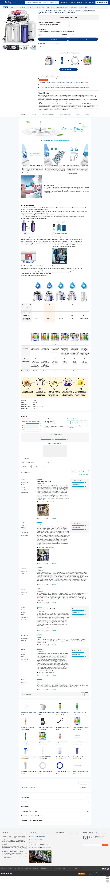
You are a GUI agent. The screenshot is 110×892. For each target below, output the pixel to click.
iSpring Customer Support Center (38, 834)
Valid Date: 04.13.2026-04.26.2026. (46, 25)
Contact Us (69, 867)
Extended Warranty (42, 29)
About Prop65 (35, 867)
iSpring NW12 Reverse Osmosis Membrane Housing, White (80, 770)
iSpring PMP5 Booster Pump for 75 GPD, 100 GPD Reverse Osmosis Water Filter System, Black (46, 725)
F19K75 (65, 334)
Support (87, 113)
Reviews (34, 113)
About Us (3, 867)
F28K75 (74, 334)
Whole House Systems (38, 7)
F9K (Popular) (55, 334)
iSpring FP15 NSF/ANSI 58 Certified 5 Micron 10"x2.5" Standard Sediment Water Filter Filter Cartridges (28, 725)
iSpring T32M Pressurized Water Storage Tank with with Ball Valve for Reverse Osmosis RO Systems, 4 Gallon (63, 755)
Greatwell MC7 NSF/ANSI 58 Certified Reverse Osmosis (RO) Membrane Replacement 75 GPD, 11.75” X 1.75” (29, 740)
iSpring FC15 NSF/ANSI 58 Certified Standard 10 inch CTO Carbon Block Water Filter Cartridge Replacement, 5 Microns (80, 711)
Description (23, 113)
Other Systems (50, 7)
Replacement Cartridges (62, 7)
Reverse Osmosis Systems (24, 7)
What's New (14, 7)
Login (79, 867)
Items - (102, 2)
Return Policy (20, 867)
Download (83, 781)
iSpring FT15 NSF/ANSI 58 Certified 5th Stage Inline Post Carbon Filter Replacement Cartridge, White (46, 755)
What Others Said (53, 867)
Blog (91, 7)
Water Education (61, 867)
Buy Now (83, 39)
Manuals (77, 113)
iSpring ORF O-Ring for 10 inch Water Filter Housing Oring (28, 711)
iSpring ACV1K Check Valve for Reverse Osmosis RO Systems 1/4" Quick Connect (80, 740)
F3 (35, 334)
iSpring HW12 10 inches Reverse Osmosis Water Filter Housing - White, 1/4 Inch (29, 770)
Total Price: (62, 35)
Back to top (107, 881)
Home (6, 7)
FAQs (7, 867)
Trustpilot (42, 46)
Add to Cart (53, 39)
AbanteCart (100, 871)
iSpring (34, 402)
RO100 (61, 290)
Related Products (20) (65, 113)
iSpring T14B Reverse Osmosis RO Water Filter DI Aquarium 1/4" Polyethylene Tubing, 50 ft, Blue (63, 770)
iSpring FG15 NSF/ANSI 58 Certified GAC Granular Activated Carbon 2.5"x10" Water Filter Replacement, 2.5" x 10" (63, 711)
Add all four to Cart (68, 69)
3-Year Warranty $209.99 (44, 31)
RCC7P (38, 290)
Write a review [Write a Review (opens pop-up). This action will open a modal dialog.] (55, 43)
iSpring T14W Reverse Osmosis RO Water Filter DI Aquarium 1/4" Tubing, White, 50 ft (46, 770)
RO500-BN (84, 290)
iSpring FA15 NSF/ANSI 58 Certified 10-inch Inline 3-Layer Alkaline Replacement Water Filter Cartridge (63, 740)
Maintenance (73, 7)
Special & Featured (83, 7)
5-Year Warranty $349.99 (56, 31)
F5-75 (84, 334)
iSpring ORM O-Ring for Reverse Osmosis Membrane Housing (46, 711)
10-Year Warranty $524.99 (68, 31)
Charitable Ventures (44, 867)
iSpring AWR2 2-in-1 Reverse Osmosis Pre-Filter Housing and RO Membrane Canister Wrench (63, 725)
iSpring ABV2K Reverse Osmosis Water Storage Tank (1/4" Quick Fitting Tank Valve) (29, 755)
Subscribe (105, 843)
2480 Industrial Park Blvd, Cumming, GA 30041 (41, 846)
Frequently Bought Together (48, 113)
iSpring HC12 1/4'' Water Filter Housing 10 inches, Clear (80, 755)
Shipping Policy (28, 867)
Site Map (75, 867)
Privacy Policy (13, 867)
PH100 (72, 290)
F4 (45, 334)
